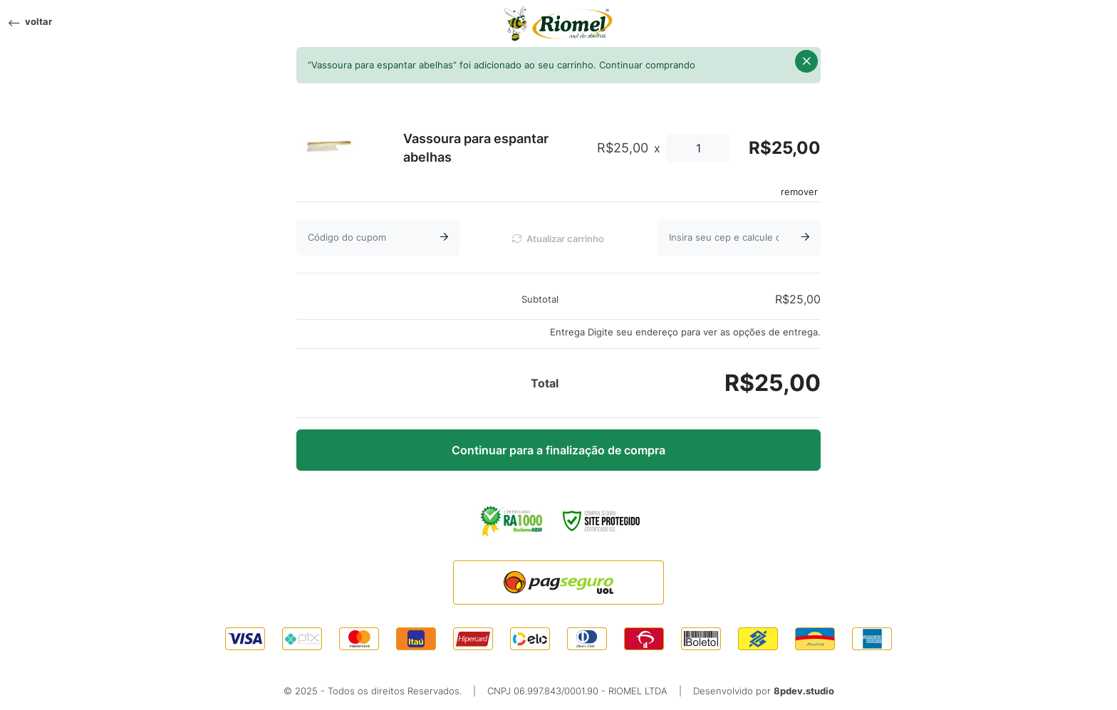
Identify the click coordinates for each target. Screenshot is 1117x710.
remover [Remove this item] (799, 192)
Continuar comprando (647, 65)
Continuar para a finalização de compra (558, 450)
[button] (806, 61)
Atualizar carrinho (558, 239)
